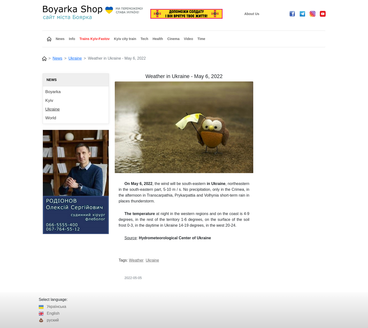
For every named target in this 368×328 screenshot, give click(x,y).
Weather (136, 260)
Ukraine (75, 58)
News (57, 58)
